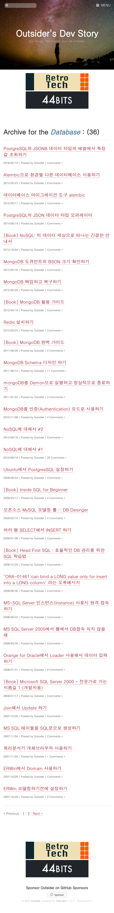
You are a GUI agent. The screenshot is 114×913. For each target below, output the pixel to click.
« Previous (11, 813)
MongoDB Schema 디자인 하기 (34, 362)
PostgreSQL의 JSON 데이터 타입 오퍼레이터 (48, 215)
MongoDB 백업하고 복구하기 (32, 282)
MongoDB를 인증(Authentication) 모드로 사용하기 (53, 409)
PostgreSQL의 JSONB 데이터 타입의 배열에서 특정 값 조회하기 (54, 151)
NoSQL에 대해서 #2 (23, 429)
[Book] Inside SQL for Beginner (35, 489)
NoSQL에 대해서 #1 (23, 449)
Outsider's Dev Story (57, 33)
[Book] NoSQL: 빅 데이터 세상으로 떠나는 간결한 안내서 (56, 238)
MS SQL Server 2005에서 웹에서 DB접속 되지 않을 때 (54, 632)
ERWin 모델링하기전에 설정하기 (35, 788)
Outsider (35, 901)
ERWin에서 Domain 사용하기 (32, 768)
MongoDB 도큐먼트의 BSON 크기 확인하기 (46, 261)
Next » (38, 813)
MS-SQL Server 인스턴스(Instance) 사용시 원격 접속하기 (56, 606)
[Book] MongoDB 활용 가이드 (33, 302)
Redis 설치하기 (18, 322)
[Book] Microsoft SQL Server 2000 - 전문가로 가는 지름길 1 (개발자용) (55, 684)
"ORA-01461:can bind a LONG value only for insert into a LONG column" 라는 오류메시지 (55, 579)
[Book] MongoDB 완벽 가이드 (33, 342)
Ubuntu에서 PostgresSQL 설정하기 (38, 469)
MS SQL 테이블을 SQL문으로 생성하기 (41, 728)
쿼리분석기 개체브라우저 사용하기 (37, 748)
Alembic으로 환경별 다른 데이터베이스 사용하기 (51, 175)
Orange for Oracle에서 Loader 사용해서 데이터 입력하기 (55, 658)
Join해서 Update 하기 (25, 708)
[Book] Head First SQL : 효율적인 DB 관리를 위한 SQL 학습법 (54, 553)
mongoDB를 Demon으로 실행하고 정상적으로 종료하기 (56, 385)
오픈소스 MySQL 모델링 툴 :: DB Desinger (45, 510)
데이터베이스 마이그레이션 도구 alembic (44, 195)
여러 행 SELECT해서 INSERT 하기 (37, 530)
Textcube (61, 901)
